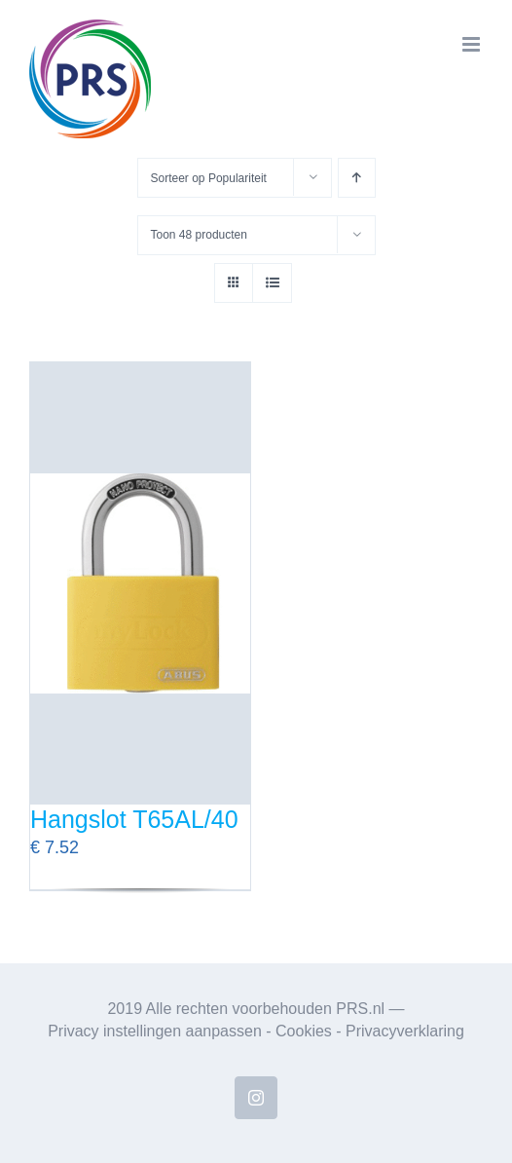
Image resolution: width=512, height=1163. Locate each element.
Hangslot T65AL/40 (134, 819)
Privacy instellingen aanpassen (155, 1031)
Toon (199, 235)
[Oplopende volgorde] (357, 178)
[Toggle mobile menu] (472, 44)
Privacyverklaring (405, 1031)
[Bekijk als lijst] (272, 283)
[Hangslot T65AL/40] (140, 583)
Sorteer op (209, 178)
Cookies (303, 1031)
